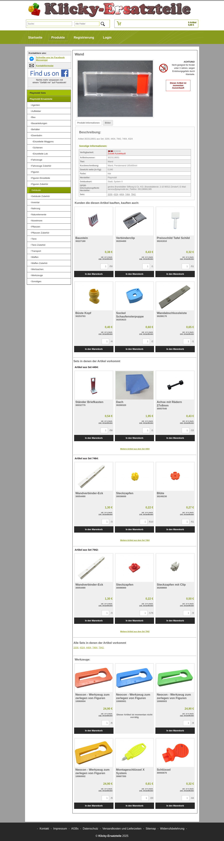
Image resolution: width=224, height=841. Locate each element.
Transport (36, 251)
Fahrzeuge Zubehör (41, 166)
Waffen (35, 257)
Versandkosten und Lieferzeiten (122, 828)
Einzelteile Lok (40, 153)
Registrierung (84, 37)
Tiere (34, 239)
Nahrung (36, 208)
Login (107, 37)
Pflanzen (36, 226)
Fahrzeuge (37, 159)
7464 (127, 194)
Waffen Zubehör (40, 263)
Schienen (38, 147)
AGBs (74, 828)
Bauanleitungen (39, 123)
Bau (34, 117)
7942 (133, 194)
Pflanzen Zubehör (40, 232)
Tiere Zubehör (39, 245)
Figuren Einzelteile (41, 178)
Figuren (35, 172)
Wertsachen (38, 269)
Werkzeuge (37, 275)
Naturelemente (39, 214)
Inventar (36, 202)
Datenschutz (90, 828)
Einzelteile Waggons (43, 141)
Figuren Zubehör (40, 184)
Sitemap (151, 828)
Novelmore (37, 220)
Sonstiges (36, 281)
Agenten (36, 105)
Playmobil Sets (38, 93)
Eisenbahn (37, 135)
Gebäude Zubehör (41, 196)
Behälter (36, 129)
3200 (110, 194)
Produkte (58, 37)
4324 (115, 194)
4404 (121, 194)
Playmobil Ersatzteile (41, 99)
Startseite (35, 37)
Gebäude (36, 190)
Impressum (60, 828)
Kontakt (44, 828)
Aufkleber (36, 111)
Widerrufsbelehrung (172, 828)
